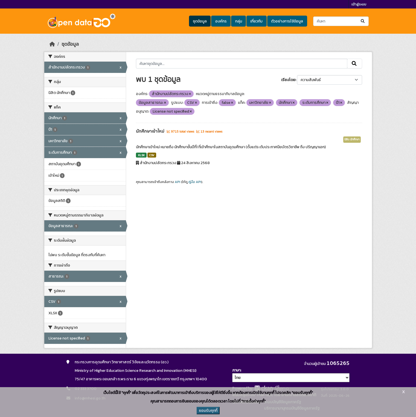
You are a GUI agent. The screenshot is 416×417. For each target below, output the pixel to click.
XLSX (141, 155)
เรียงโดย (288, 80)
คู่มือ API (194, 181)
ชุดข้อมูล (200, 21)
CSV (151, 155)
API (177, 181)
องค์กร (221, 21)
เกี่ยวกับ (256, 21)
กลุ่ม (238, 21)
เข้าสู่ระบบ (358, 4)
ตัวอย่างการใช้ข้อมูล (287, 21)
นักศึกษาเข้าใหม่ (150, 131)
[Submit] (363, 21)
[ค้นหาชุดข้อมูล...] (341, 21)
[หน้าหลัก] (52, 44)
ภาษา (236, 370)
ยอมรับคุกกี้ (208, 410)
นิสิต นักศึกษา (352, 139)
